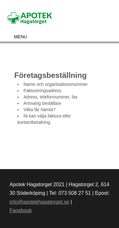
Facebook (21, 210)
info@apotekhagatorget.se (39, 202)
